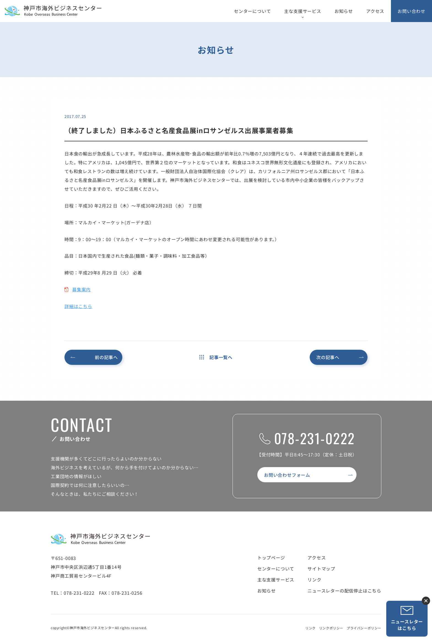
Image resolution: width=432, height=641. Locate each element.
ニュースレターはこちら (407, 618)
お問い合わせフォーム (287, 475)
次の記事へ (327, 357)
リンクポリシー (331, 628)
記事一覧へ (216, 357)
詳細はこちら (78, 306)
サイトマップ (321, 568)
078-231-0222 (307, 438)
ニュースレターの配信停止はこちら (344, 590)
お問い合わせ (411, 11)
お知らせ (343, 11)
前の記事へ (106, 357)
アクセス (375, 11)
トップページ (271, 557)
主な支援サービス (302, 11)
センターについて (252, 11)
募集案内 (81, 289)
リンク (314, 579)
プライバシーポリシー (364, 628)
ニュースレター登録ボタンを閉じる (426, 601)
